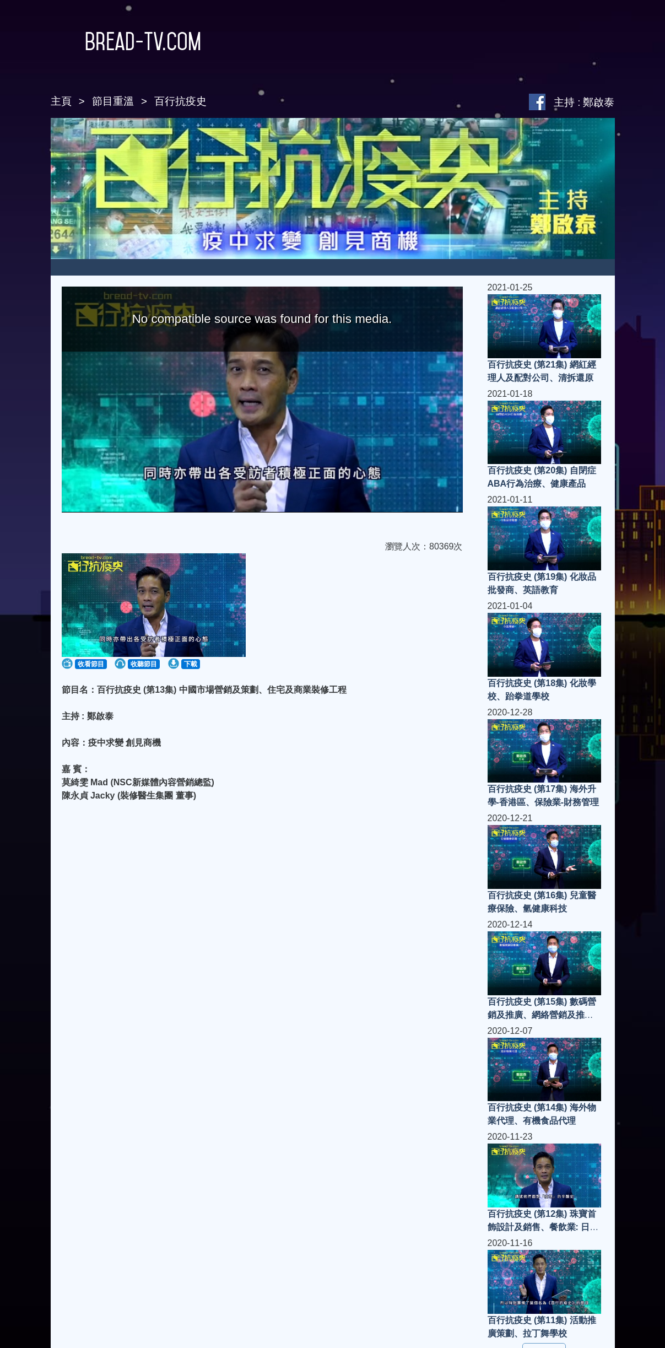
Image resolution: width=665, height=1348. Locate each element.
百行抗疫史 (180, 101)
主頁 (61, 101)
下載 (190, 664)
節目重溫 (113, 101)
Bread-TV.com (126, 41)
